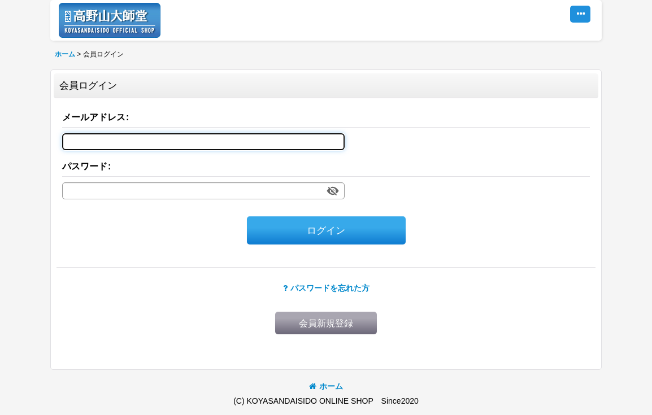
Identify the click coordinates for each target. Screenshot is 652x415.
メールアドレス (93, 117)
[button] (580, 14)
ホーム (326, 386)
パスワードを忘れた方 (326, 287)
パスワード (84, 166)
